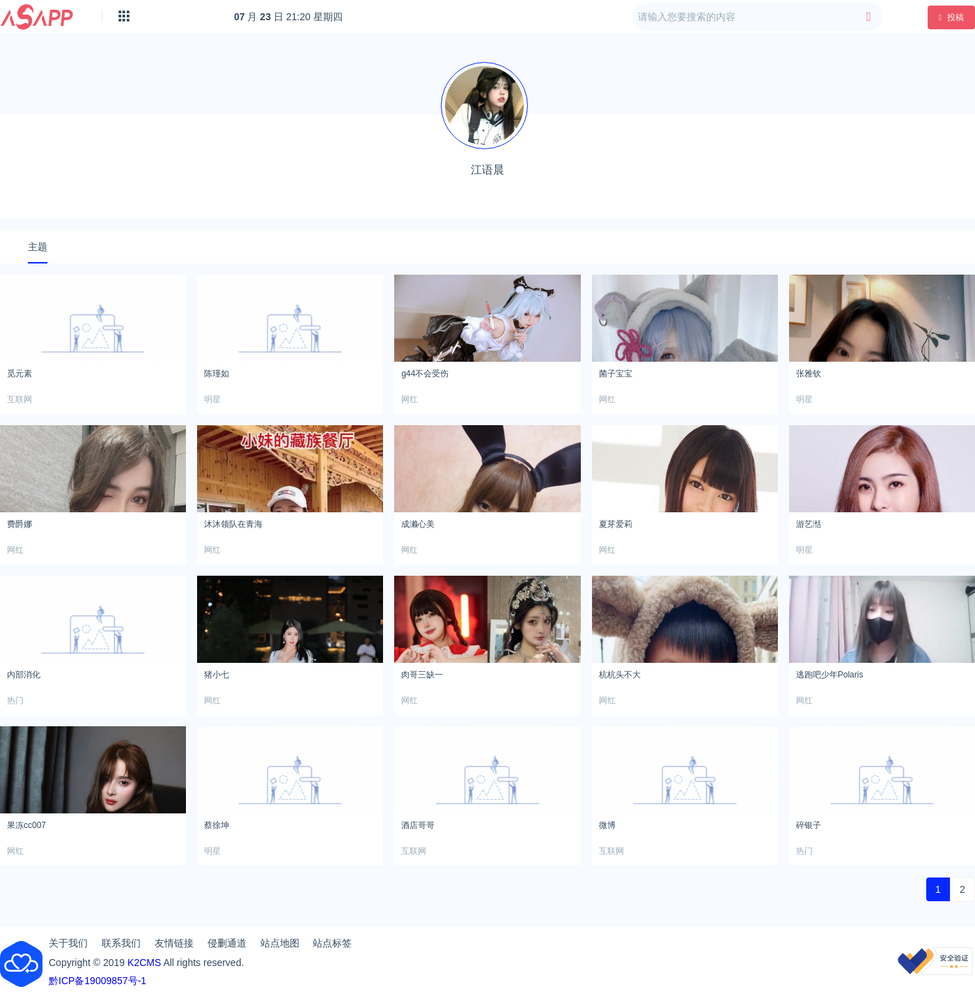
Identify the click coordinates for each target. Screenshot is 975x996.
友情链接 (174, 943)
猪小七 (216, 675)
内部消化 (23, 675)
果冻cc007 (26, 825)
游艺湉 (808, 524)
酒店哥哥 (418, 825)
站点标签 (332, 943)
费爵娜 (19, 524)
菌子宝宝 (615, 373)
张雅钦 (808, 373)
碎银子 (808, 825)
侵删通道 (227, 943)
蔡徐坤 (216, 825)
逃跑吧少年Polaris (830, 675)
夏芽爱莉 (615, 524)
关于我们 (68, 943)
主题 (37, 246)
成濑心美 (418, 524)
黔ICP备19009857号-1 (97, 980)
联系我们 (121, 943)
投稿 (951, 17)
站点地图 (279, 943)
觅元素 (19, 373)
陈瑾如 (216, 373)
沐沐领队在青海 (233, 524)
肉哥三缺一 (422, 675)
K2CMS (144, 962)
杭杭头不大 (620, 675)
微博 (607, 825)
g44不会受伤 (424, 373)
